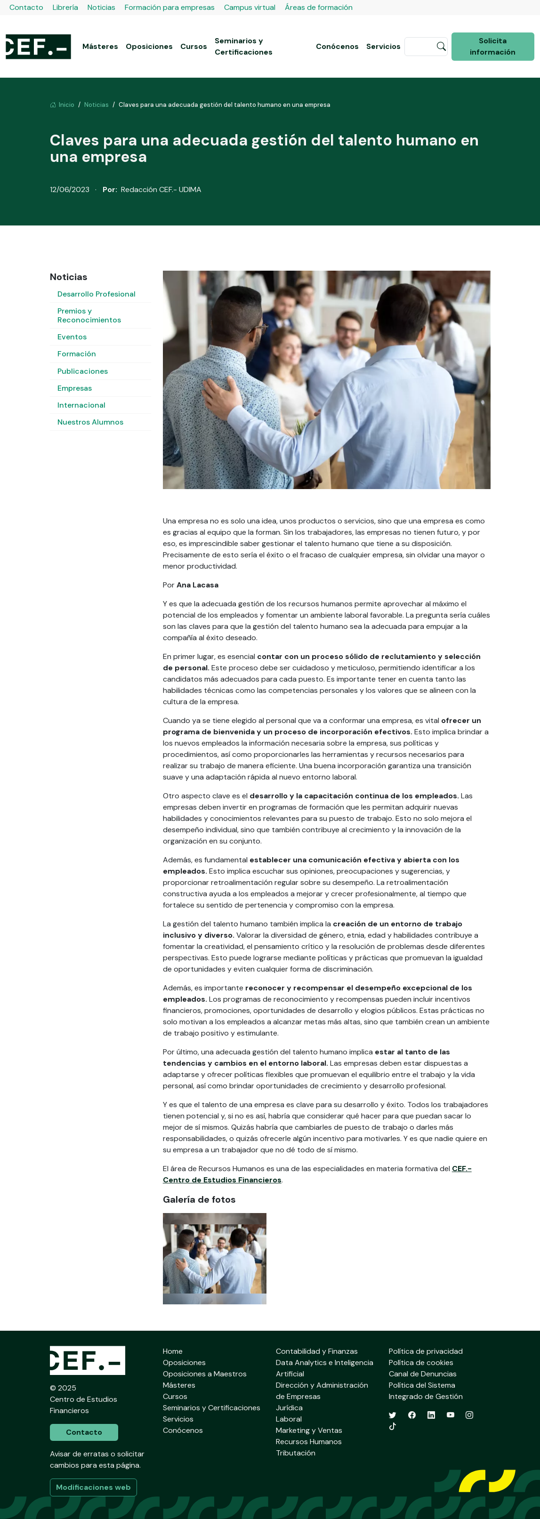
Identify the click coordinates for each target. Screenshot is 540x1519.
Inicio (62, 105)
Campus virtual (249, 7)
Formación (76, 354)
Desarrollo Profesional (96, 294)
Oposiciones (149, 46)
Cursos (193, 46)
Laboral (289, 1419)
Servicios (383, 46)
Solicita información (493, 46)
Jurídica (289, 1408)
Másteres (100, 46)
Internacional (81, 405)
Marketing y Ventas (309, 1430)
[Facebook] (412, 1415)
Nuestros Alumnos (90, 422)
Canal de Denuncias (423, 1374)
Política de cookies (421, 1362)
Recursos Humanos (309, 1442)
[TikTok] (392, 1426)
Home (173, 1351)
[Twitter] (392, 1415)
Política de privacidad (426, 1351)
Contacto (26, 7)
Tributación (295, 1453)
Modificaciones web (93, 1487)
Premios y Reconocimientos (89, 315)
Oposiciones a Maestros (205, 1374)
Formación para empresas (170, 7)
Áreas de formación (319, 7)
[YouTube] (450, 1415)
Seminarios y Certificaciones (244, 46)
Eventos (72, 337)
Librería (65, 7)
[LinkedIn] (431, 1415)
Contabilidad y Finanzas (317, 1351)
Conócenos (337, 46)
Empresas (74, 388)
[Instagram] (469, 1415)
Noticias (101, 7)
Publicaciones (82, 371)
